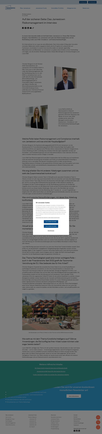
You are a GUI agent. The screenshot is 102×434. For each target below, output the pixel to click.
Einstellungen (51, 228)
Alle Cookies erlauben (59, 223)
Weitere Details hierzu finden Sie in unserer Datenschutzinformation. (48, 219)
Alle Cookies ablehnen (43, 223)
